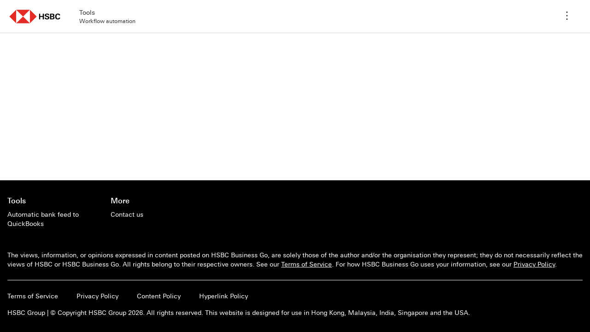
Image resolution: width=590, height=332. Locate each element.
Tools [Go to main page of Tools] (16, 200)
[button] (35, 16)
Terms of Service (306, 264)
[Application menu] (567, 16)
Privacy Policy (534, 264)
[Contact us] (127, 214)
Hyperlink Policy (223, 296)
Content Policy (159, 296)
